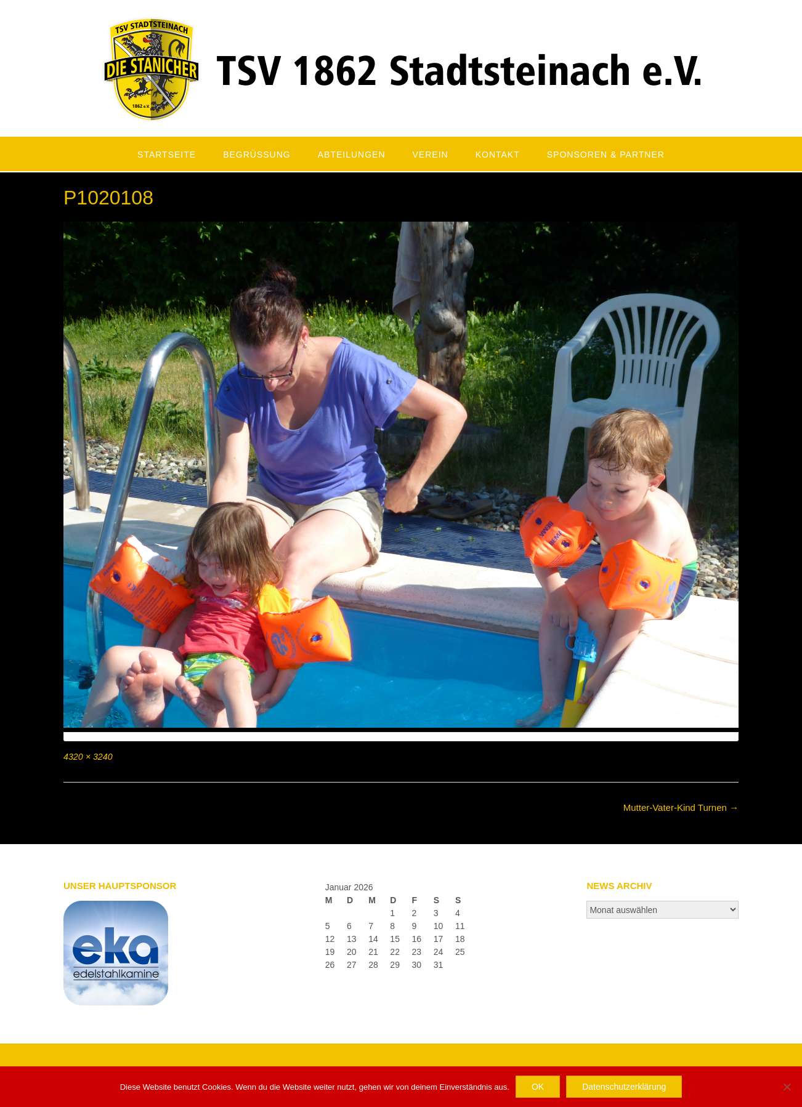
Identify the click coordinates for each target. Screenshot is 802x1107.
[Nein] (786, 1087)
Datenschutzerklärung (624, 1087)
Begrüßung (257, 154)
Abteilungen (352, 154)
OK (538, 1087)
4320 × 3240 (88, 757)
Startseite (166, 154)
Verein (430, 154)
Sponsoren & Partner (606, 154)
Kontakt (498, 154)
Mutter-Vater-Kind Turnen (681, 807)
